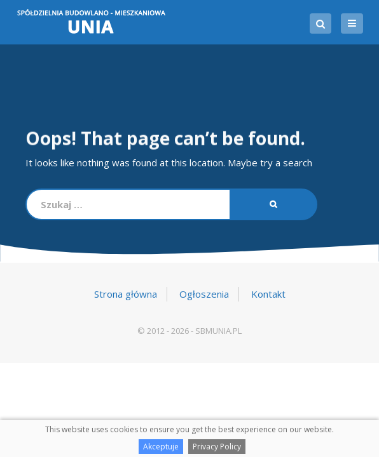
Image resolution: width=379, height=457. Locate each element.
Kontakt (268, 294)
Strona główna (125, 294)
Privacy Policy (217, 446)
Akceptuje (161, 446)
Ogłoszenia (204, 294)
